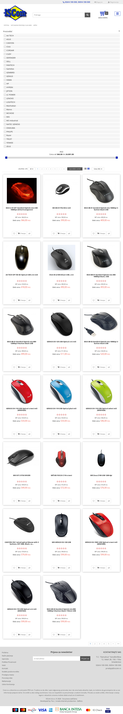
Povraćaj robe (7, 678)
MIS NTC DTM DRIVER (21, 475)
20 (31, 169)
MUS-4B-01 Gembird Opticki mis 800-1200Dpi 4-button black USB (21, 342)
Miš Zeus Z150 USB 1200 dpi (101, 475)
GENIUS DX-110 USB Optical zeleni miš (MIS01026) (101, 409)
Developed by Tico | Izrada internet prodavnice (58, 701)
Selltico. (80, 701)
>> (64, 169)
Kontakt (5, 668)
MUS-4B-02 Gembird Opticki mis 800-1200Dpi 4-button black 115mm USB (61, 610)
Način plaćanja (7, 656)
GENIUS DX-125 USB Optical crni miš (61, 341)
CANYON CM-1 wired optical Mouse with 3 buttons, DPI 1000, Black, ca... (22, 543)
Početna (6, 25)
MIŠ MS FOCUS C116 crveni (61, 475)
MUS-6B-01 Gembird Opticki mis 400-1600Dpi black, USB (101, 276)
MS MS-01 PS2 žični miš (61, 208)
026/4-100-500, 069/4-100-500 (108, 665)
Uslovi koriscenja (8, 684)
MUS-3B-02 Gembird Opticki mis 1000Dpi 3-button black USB (101, 342)
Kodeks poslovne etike (10, 671)
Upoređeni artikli (75, 169)
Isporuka (5, 659)
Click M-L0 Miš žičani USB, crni (61, 275)
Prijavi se (85, 658)
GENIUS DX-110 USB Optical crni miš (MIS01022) (21, 610)
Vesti (4, 665)
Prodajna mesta (8, 675)
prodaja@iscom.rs (113, 668)
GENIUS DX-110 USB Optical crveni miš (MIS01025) (21, 409)
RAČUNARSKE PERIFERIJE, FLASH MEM (21, 25)
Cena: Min (98, 169)
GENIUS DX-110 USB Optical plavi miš (61, 408)
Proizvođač (61, 31)
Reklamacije (6, 681)
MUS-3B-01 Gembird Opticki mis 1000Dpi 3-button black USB (101, 209)
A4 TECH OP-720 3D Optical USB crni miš (22, 275)
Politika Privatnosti (9, 662)
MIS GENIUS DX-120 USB (61, 542)
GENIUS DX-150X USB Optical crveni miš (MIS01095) (101, 543)
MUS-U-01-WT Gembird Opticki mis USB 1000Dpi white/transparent (22, 209)
